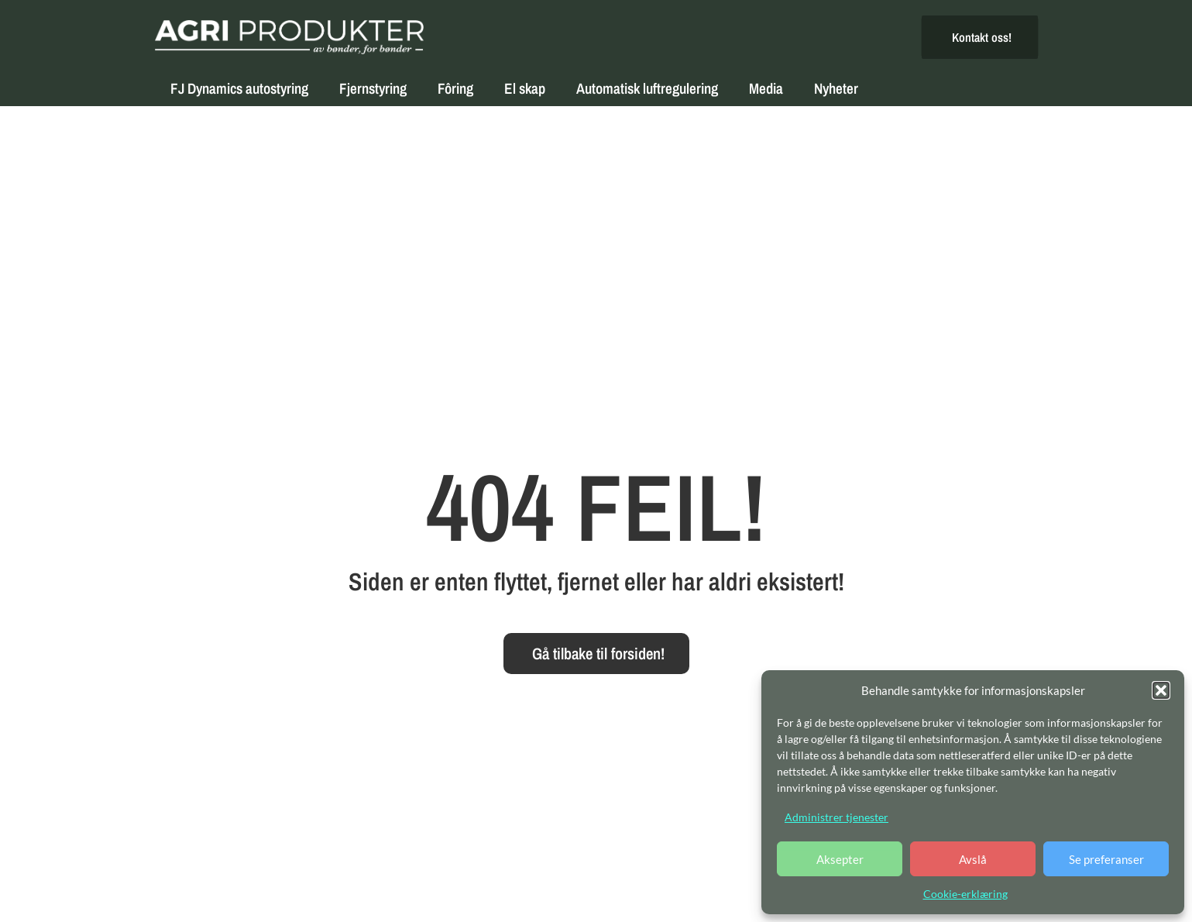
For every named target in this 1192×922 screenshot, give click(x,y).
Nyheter (836, 88)
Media (766, 88)
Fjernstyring (373, 88)
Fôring (455, 88)
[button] (1161, 690)
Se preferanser (1106, 859)
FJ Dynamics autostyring (239, 88)
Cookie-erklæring (965, 893)
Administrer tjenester (836, 817)
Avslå (973, 859)
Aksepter (840, 859)
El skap (524, 88)
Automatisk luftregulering (647, 88)
